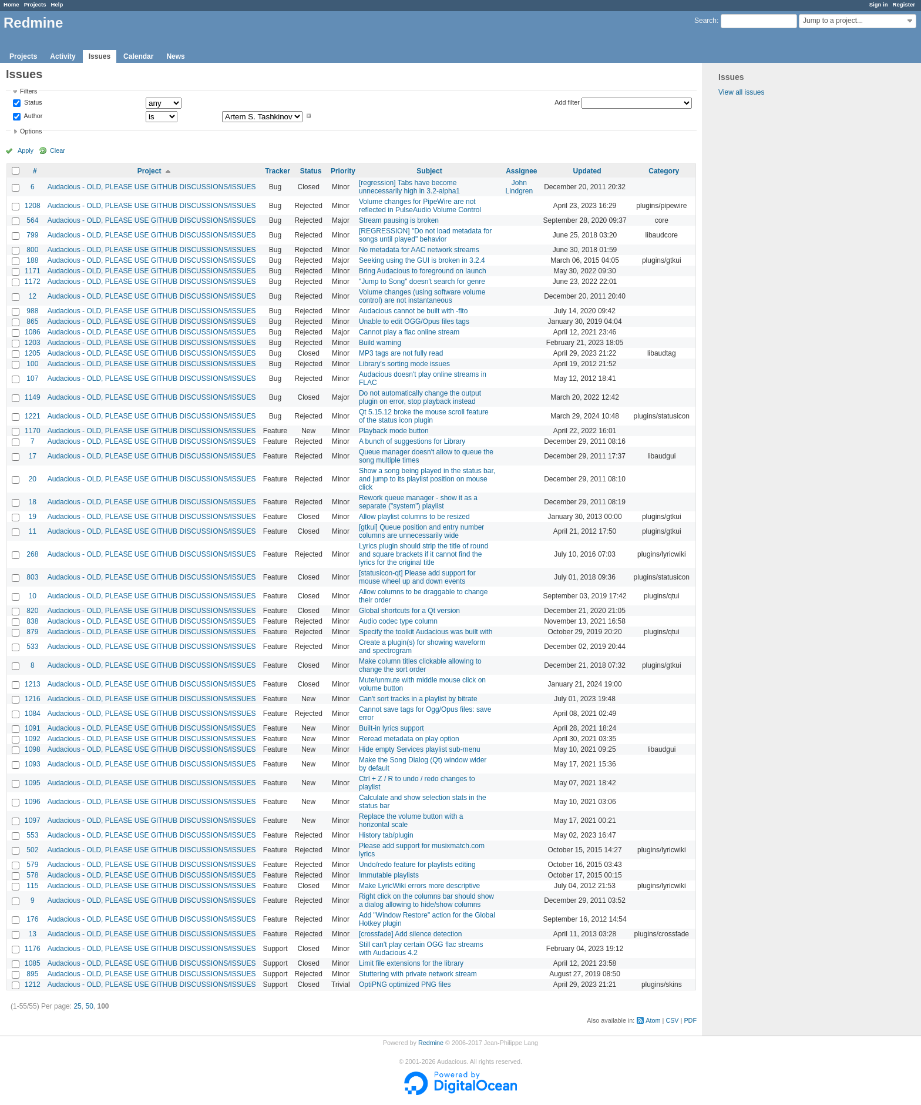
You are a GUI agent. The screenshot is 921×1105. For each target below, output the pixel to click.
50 (89, 1006)
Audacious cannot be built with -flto (413, 311)
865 (32, 321)
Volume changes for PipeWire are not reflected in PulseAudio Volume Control (420, 205)
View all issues (741, 92)
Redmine (430, 1042)
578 (32, 875)
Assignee (521, 171)
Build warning (380, 343)
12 (32, 296)
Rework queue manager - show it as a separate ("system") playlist (418, 502)
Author (32, 115)
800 (32, 250)
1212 (33, 984)
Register (904, 4)
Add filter (567, 102)
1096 (33, 802)
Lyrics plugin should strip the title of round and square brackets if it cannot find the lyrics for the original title (423, 554)
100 (32, 364)
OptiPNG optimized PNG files (405, 984)
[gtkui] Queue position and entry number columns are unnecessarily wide (421, 531)
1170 (33, 431)
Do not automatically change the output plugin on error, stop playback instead (420, 397)
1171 (33, 271)
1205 (33, 353)
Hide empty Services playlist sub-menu (419, 749)
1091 (33, 728)
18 (32, 502)
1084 (33, 713)
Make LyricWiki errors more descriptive (419, 886)
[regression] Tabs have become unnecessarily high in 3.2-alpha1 (409, 187)
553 (32, 835)
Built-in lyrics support (391, 728)
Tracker (277, 171)
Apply (25, 150)
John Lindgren (519, 187)
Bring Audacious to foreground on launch (422, 271)
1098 (33, 749)
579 (32, 864)
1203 (33, 343)
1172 (33, 281)
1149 (33, 397)
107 (32, 378)
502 (32, 850)
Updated (587, 171)
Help (57, 4)
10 (32, 596)
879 (32, 632)
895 (32, 974)
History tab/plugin (386, 835)
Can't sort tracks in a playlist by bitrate (418, 699)
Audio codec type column (398, 621)
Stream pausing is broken (399, 220)
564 (32, 220)
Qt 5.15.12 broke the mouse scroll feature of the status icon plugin (424, 416)
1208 (33, 206)
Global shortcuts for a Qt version (409, 611)
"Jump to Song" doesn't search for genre (422, 281)
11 (32, 531)
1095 (33, 783)
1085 (33, 963)
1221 (33, 416)
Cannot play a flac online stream (409, 332)
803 (32, 577)
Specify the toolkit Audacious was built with (425, 632)
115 (32, 886)
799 (32, 235)
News (175, 56)
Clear (57, 150)
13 (32, 934)
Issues (99, 56)
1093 (33, 764)
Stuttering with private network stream (418, 974)
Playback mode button (394, 431)
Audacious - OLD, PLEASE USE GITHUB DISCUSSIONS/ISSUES (152, 187)
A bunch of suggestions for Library (412, 441)
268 (32, 554)
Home (11, 4)
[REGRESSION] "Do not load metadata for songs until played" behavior (425, 235)
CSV (671, 1020)
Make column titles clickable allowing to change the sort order (420, 665)
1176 (33, 949)
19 (32, 517)
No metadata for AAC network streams (419, 250)
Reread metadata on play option (409, 739)
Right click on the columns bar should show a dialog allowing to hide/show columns (426, 900)
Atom (653, 1020)
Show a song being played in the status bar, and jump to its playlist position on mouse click (427, 479)
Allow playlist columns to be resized (414, 517)
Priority (343, 171)
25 (77, 1006)
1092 (33, 739)
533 (32, 646)
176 (32, 919)
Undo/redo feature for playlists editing (417, 864)
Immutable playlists (389, 875)
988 (32, 311)
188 (32, 260)
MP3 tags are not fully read (401, 353)
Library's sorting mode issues (404, 364)
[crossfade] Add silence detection (410, 934)
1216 (33, 699)
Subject (429, 171)
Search (705, 20)
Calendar (138, 56)
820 (32, 611)
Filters (28, 91)
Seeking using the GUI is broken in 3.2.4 (422, 260)
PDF (690, 1020)
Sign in (878, 4)
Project (149, 171)
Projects (35, 4)
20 (32, 479)
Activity (62, 56)
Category (663, 171)
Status (32, 102)
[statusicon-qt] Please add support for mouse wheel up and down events (417, 577)
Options (31, 131)
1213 (33, 684)
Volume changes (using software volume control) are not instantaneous (422, 296)
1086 (33, 332)
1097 (33, 820)
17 (32, 456)
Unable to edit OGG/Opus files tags (414, 321)
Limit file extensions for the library (411, 963)
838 (32, 621)
